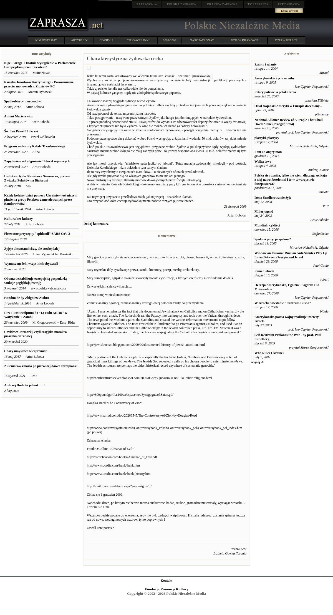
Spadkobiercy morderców (22, 101)
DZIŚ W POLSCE (286, 40)
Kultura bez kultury (18, 219)
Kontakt (167, 581)
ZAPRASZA (181, 4)
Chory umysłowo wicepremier (25, 351)
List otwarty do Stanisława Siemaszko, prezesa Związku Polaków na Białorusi (37, 178)
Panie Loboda (264, 271)
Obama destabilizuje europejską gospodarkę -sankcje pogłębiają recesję (36, 281)
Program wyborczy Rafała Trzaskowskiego (34, 146)
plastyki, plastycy (266, 138)
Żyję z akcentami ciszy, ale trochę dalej (31, 249)
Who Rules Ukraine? (269, 353)
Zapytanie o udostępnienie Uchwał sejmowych (37, 161)
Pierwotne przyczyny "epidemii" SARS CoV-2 (37, 234)
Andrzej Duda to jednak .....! (24, 385)
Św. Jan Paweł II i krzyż (21, 131)
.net (147, 4)
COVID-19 (106, 40)
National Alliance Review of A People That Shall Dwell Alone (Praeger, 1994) (288, 122)
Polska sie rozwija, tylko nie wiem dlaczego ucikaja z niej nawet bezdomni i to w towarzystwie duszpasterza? (290, 179)
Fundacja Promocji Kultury (166, 589)
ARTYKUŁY (79, 40)
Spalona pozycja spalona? (272, 239)
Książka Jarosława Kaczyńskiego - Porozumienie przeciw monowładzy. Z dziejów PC (39, 84)
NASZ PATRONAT (202, 40)
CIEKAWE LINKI (138, 40)
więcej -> (257, 362)
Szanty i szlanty (265, 64)
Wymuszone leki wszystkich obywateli (31, 264)
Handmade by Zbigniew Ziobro (26, 298)
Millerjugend (263, 211)
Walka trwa (262, 161)
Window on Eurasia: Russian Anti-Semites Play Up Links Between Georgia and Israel (290, 255)
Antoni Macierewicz (18, 116)
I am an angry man (268, 152)
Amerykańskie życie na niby (274, 78)
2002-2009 (169, 40)
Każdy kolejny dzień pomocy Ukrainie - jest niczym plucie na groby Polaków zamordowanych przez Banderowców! (40, 199)
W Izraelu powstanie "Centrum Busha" (282, 303)
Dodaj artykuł (289, 10)
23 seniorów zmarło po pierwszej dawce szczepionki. (41, 366)
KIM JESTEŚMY (46, 40)
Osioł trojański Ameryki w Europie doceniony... (288, 106)
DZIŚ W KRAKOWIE (245, 40)
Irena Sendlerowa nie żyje (272, 198)
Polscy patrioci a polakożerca (275, 92)
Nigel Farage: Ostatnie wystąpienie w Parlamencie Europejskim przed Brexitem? (40, 65)
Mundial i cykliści (267, 225)
